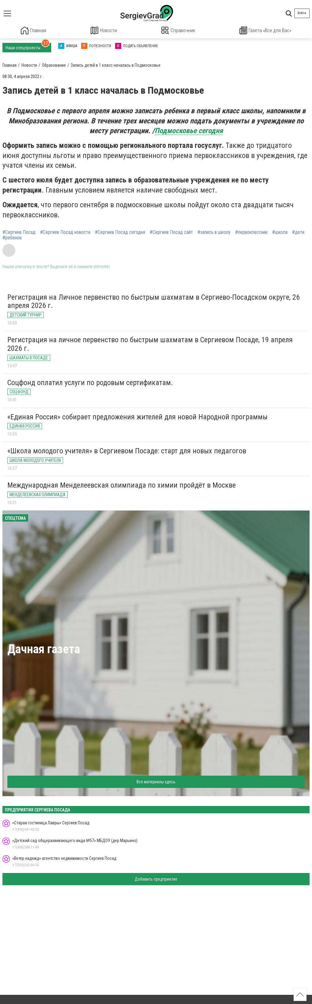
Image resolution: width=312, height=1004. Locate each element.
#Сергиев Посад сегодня (120, 232)
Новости (104, 30)
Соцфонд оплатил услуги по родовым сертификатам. (90, 382)
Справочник (178, 30)
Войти (302, 13)
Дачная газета (43, 649)
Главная (34, 30)
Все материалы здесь (156, 781)
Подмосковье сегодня (189, 130)
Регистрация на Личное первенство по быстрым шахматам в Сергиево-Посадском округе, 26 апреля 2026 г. (153, 301)
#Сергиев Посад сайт (171, 232)
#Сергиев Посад (19, 232)
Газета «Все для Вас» (265, 30)
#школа (280, 232)
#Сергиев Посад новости (65, 232)
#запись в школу (214, 232)
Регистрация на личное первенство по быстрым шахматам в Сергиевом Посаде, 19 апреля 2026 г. (150, 343)
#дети (298, 232)
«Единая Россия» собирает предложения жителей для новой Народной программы (137, 416)
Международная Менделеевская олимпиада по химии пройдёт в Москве (121, 485)
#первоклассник (251, 232)
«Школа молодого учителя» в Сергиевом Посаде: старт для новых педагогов (126, 450)
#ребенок (12, 237)
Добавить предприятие (156, 878)
